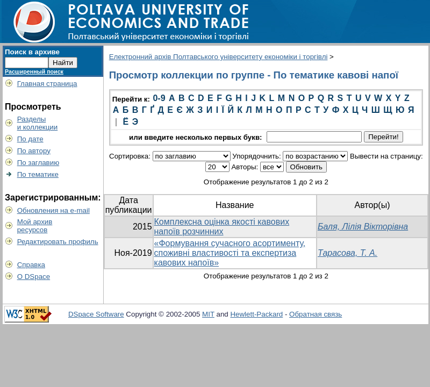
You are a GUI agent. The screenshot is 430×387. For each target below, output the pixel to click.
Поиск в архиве (32, 52)
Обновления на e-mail (53, 210)
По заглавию (38, 163)
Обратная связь (315, 314)
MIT (208, 314)
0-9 (159, 98)
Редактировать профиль (57, 242)
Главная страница (47, 84)
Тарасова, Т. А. (347, 252)
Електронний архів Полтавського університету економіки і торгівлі (218, 57)
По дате (30, 139)
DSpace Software (96, 314)
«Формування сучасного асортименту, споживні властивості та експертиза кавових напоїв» (230, 253)
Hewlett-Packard (256, 314)
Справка (31, 265)
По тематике (38, 174)
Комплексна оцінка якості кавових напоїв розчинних (222, 226)
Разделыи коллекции (37, 123)
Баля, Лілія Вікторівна (363, 226)
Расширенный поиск (34, 71)
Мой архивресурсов (35, 226)
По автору (34, 151)
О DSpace (34, 277)
